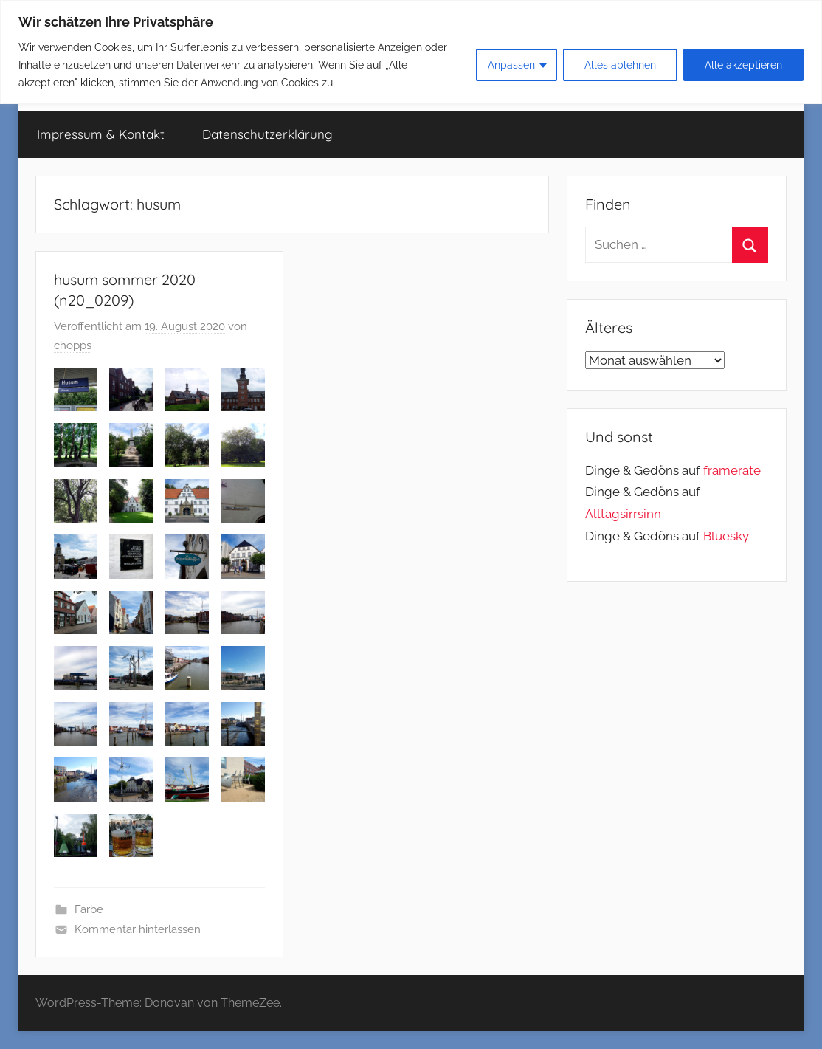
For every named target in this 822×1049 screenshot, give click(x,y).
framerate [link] (732, 470)
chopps (72, 345)
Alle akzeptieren (743, 65)
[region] (411, 52)
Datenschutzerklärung (267, 134)
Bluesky (726, 536)
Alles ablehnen (620, 65)
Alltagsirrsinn (623, 513)
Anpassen (511, 65)
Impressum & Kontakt (101, 134)
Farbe (89, 909)
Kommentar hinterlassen (138, 929)
